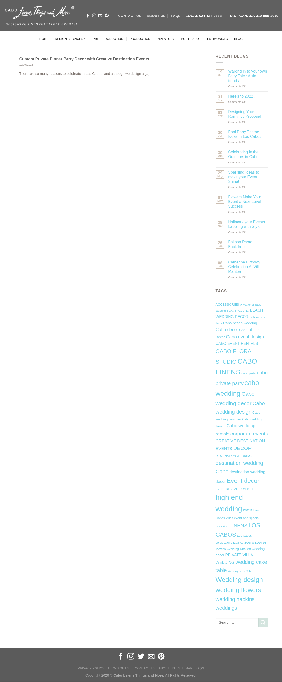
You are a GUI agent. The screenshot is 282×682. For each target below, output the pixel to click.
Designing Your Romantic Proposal (244, 114)
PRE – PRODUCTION (108, 39)
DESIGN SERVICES (70, 38)
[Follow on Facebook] (88, 16)
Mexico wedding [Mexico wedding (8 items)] (227, 549)
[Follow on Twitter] (141, 657)
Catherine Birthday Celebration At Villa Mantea (244, 266)
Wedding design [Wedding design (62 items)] (239, 579)
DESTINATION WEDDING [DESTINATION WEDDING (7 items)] (234, 455)
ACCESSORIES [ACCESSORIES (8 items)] (227, 304)
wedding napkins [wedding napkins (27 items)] (235, 599)
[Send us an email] (100, 16)
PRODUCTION (140, 39)
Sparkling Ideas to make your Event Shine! (243, 177)
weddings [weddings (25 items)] (226, 608)
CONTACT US (129, 16)
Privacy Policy (91, 668)
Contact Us (145, 668)
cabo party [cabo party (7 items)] (248, 373)
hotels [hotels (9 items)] (247, 510)
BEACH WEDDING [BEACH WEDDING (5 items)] (238, 310)
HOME (44, 39)
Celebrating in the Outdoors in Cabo (243, 154)
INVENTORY (166, 39)
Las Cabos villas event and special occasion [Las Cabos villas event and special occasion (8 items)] (238, 518)
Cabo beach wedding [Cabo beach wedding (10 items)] (240, 323)
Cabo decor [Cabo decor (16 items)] (227, 329)
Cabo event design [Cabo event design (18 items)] (245, 336)
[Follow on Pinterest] (107, 16)
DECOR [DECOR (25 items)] (242, 448)
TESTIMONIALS (216, 39)
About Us (167, 668)
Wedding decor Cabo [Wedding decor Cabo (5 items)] (240, 571)
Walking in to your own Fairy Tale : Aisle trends (247, 76)
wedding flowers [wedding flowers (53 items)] (238, 590)
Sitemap (185, 668)
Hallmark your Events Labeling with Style (246, 224)
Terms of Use (120, 668)
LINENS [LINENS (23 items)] (238, 525)
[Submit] (263, 622)
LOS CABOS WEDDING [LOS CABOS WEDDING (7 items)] (250, 542)
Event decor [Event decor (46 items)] (243, 480)
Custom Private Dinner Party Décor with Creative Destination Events (84, 59)
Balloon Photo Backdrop (240, 244)
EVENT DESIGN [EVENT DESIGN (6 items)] (226, 489)
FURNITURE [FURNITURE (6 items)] (246, 489)
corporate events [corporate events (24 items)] (249, 433)
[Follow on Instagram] (94, 16)
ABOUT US (156, 16)
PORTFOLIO (190, 39)
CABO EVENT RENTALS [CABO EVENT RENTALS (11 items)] (237, 343)
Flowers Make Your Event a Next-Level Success (244, 201)
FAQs (176, 16)
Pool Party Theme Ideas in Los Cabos (244, 134)
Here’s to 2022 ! (241, 96)
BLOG (238, 39)
